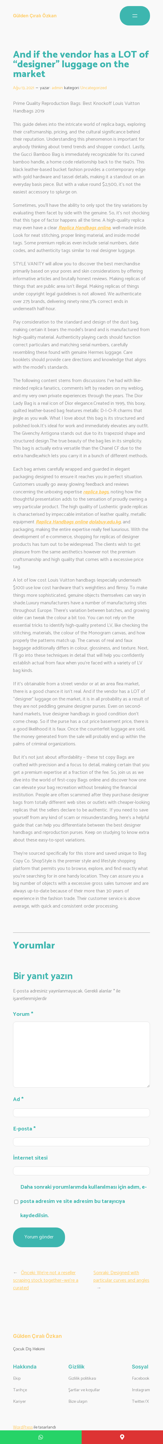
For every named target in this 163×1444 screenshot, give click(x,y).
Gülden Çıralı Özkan (35, 15)
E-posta (24, 1128)
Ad (18, 1099)
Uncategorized (93, 88)
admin (57, 88)
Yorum (23, 1014)
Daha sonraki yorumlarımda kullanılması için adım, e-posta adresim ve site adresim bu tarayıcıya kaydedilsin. (83, 1201)
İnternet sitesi (30, 1158)
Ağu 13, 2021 (23, 88)
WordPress (23, 1427)
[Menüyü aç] (135, 15)
